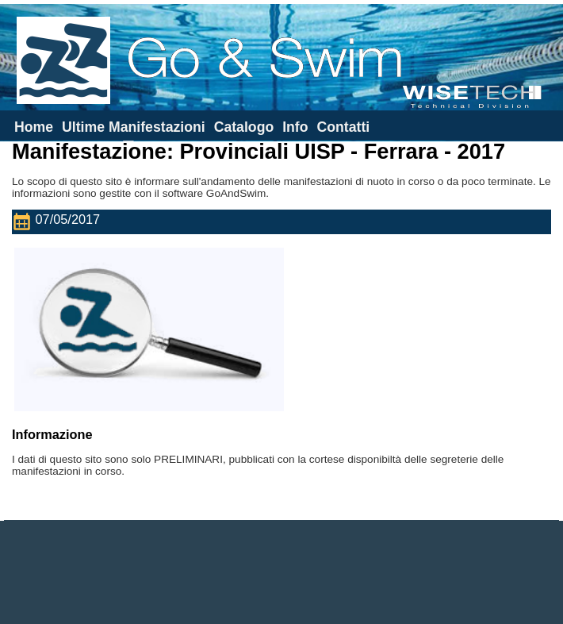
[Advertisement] (281, 572)
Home (33, 127)
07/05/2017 (59, 222)
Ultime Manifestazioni (133, 127)
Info (295, 127)
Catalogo (244, 127)
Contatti (343, 127)
